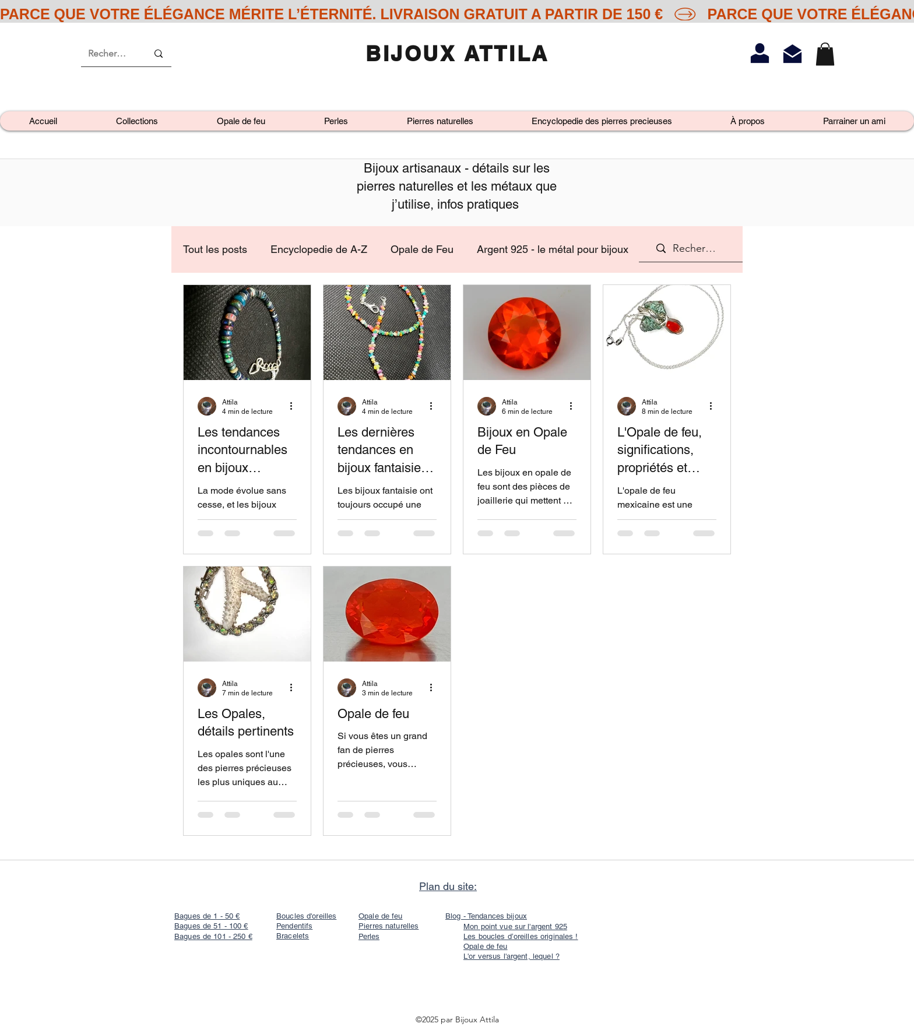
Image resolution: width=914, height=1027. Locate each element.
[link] (825, 54)
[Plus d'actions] (295, 406)
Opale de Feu (422, 249)
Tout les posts (215, 249)
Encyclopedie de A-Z (318, 249)
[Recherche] (109, 53)
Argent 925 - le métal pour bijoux (552, 249)
